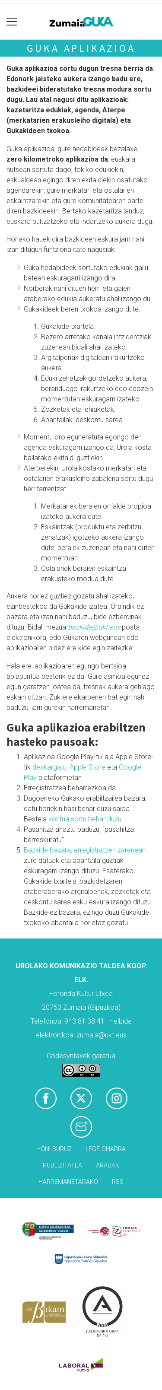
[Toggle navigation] (12, 21)
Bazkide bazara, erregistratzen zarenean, (85, 850)
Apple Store (87, 767)
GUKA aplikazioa (81, 48)
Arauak (107, 1165)
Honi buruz (54, 1149)
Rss (118, 1182)
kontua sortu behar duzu (84, 819)
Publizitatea (62, 1165)
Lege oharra (106, 1149)
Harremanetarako (68, 1182)
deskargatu (49, 767)
